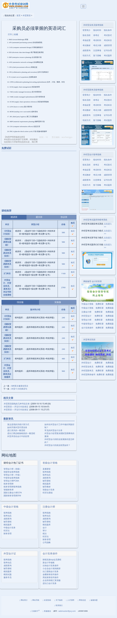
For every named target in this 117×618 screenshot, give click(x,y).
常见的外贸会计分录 (53, 432)
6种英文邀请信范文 (19, 388)
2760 (63, 290)
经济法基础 (48, 495)
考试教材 (86, 48)
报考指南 (47, 474)
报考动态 (47, 477)
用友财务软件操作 (50, 580)
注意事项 (97, 53)
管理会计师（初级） (12, 471)
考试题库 (108, 58)
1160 (63, 276)
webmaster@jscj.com (67, 613)
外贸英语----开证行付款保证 (16, 409)
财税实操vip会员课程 (52, 562)
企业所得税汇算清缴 (51, 583)
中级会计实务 (9, 530)
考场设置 (86, 43)
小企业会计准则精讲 (51, 571)
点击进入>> (108, 228)
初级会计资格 (50, 465)
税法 (45, 536)
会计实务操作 (50, 556)
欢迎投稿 (47, 602)
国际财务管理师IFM (12, 498)
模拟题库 (47, 486)
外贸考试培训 (89, 342)
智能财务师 (9, 492)
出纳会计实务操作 (50, 568)
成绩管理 (108, 48)
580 (63, 235)
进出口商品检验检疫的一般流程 (21, 435)
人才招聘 (70, 602)
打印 (10, 36)
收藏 (16, 36)
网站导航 (35, 602)
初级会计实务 (49, 492)
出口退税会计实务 (50, 574)
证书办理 (108, 53)
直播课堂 (47, 471)
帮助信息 (82, 602)
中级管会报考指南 (11, 480)
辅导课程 (47, 483)
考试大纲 (97, 48)
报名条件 (108, 32)
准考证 (96, 37)
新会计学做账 (49, 565)
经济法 (7, 533)
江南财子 (35, 613)
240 (63, 320)
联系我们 (58, 608)
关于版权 (58, 602)
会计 (45, 530)
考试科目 (108, 43)
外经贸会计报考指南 (92, 157)
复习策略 (97, 58)
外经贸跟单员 (87, 373)
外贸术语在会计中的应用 (18, 438)
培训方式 (86, 58)
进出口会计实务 (50, 586)
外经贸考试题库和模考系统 (95, 222)
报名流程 (86, 37)
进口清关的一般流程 (16, 432)
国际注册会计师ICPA (13, 495)
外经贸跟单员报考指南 (93, 92)
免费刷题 (110, 306)
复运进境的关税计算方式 (18, 427)
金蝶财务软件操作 (50, 577)
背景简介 (86, 32)
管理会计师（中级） (12, 477)
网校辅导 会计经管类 (92, 283)
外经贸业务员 (87, 369)
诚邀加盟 (93, 602)
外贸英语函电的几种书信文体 (17, 406)
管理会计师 (86, 322)
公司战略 (47, 545)
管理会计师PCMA (11, 483)
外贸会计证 (10, 556)
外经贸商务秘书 (88, 377)
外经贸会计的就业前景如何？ (57, 447)
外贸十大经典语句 (19, 391)
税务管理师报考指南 (12, 489)
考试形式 (108, 37)
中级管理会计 (87, 326)
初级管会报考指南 (11, 474)
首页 (18, 18)
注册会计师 (49, 509)
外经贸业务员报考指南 (93, 27)
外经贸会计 (86, 318)
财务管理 (8, 536)
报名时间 (97, 32)
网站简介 (23, 602)
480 (63, 361)
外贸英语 (27, 18)
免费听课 (99, 306)
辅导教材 (47, 489)
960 (63, 373)
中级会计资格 (11, 509)
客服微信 (47, 613)
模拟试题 (8, 577)
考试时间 (97, 43)
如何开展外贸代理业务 (17, 429)
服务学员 (8, 580)
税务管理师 (9, 486)
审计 (45, 533)
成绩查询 (47, 480)
